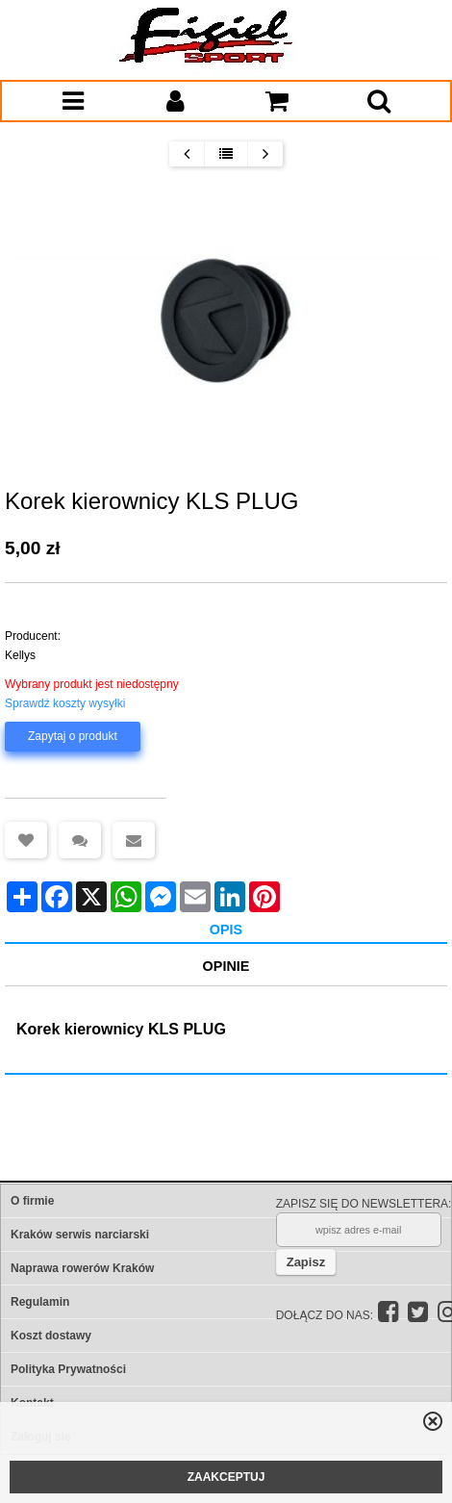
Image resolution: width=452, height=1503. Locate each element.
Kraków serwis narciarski (80, 1234)
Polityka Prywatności (68, 1369)
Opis (226, 929)
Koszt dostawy (51, 1335)
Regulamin (40, 1302)
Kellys (20, 655)
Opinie (226, 966)
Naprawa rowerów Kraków (82, 1268)
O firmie (32, 1201)
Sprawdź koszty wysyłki (65, 703)
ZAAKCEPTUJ (226, 1477)
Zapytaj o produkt (72, 736)
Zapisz (306, 1262)
